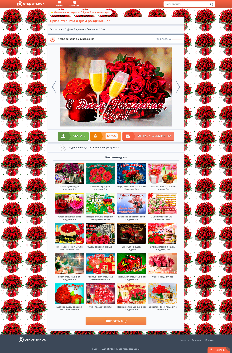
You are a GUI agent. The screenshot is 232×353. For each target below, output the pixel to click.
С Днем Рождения (74, 29)
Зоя (103, 29)
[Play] (52, 39)
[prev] (54, 87)
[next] (178, 87)
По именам (92, 29)
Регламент (197, 340)
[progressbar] (177, 39)
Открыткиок (56, 29)
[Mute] (170, 39)
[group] (116, 39)
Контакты (184, 340)
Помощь (209, 340)
